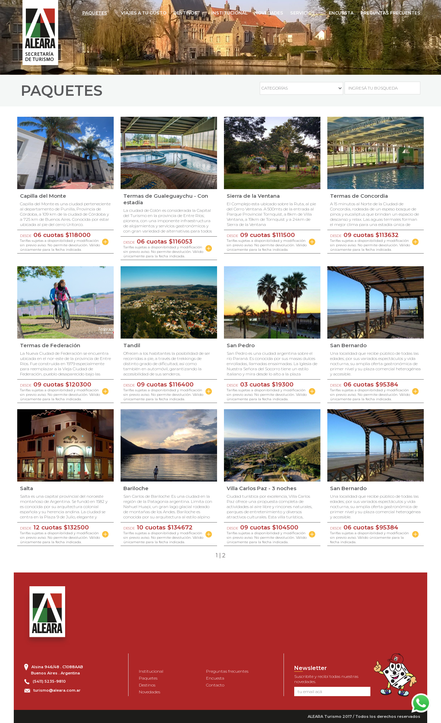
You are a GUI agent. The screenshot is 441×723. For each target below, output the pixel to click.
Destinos (147, 685)
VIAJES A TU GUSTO (143, 13)
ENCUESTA (341, 13)
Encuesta (215, 678)
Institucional (151, 671)
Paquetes (148, 678)
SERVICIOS (302, 13)
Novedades (149, 691)
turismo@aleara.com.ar (57, 690)
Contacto (215, 685)
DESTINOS (185, 13)
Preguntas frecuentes (227, 671)
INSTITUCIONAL (229, 13)
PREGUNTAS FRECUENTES (390, 13)
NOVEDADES (268, 13)
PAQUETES (94, 13)
